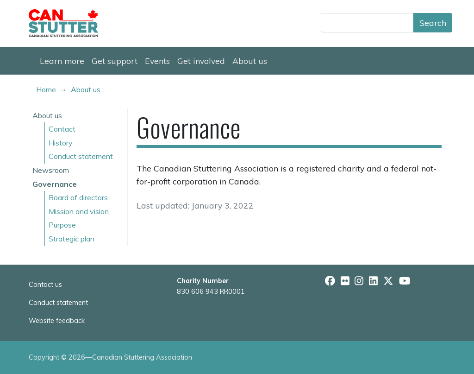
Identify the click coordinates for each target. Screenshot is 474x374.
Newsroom (50, 170)
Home (46, 89)
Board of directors (78, 197)
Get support (114, 61)
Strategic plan (71, 238)
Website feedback (57, 321)
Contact (62, 128)
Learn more (62, 61)
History (61, 142)
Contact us (45, 284)
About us (249, 61)
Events (157, 61)
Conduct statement (81, 156)
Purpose (62, 224)
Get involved (201, 61)
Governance (54, 184)
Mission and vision (79, 211)
